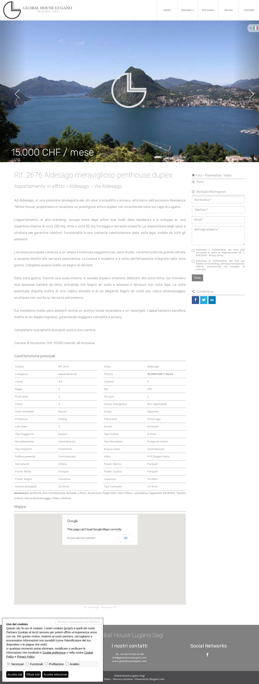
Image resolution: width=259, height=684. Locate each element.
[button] (13, 91)
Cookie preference (54, 652)
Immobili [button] (187, 10)
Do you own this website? (81, 538)
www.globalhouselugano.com (129, 661)
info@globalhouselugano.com (129, 657)
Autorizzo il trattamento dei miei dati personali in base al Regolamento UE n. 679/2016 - (218, 252)
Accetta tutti (14, 674)
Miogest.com (157, 679)
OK (125, 538)
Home (167, 10)
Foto (198, 182)
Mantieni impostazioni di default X (78, 621)
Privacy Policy (216, 255)
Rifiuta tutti (33, 674)
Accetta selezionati (55, 674)
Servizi (228, 10)
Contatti (249, 10)
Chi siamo (208, 10)
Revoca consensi (123, 679)
